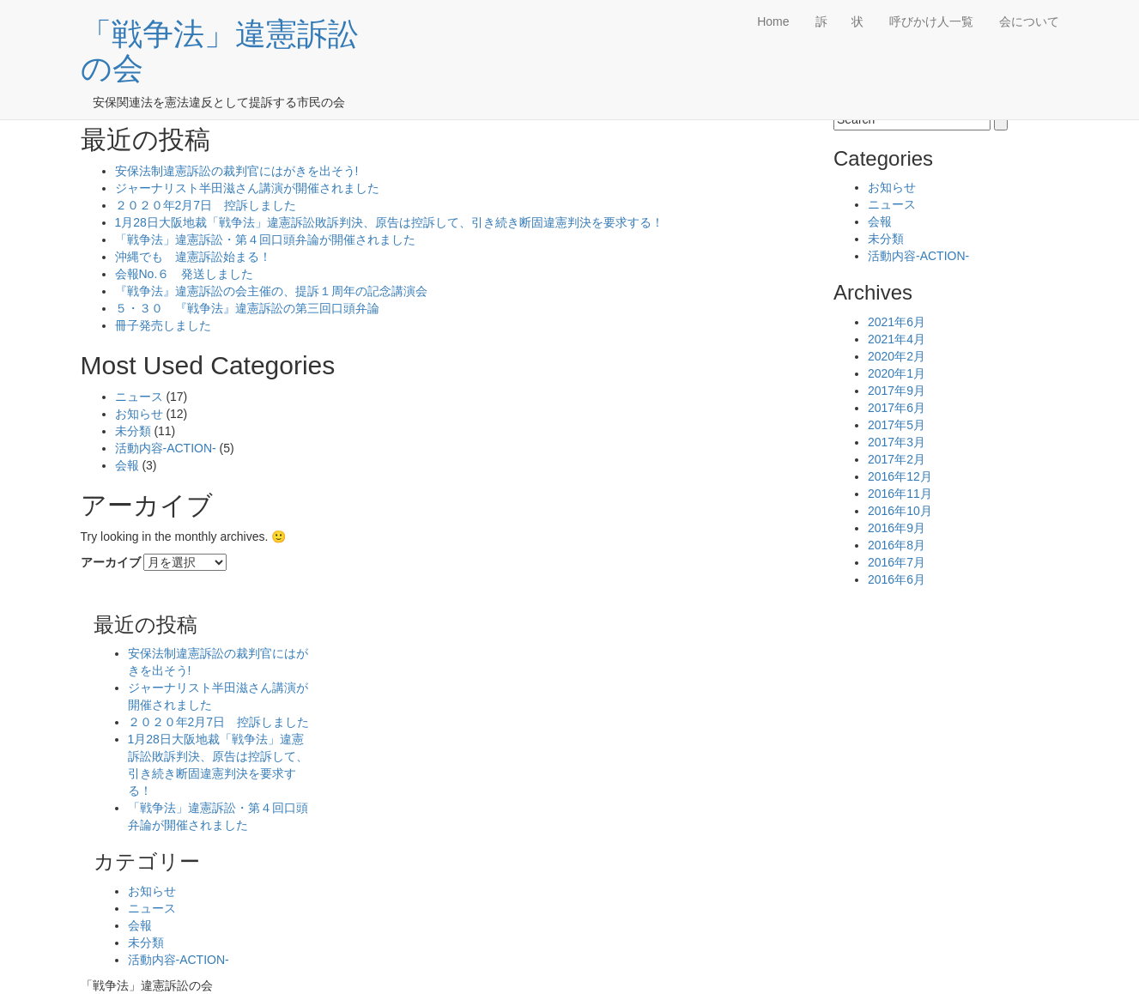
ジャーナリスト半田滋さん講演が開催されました (247, 188)
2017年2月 (896, 459)
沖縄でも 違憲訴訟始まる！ (193, 257)
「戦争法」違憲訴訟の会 (220, 51)
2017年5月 (896, 425)
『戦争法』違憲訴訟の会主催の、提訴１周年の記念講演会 (271, 291)
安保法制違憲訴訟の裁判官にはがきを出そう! (237, 171)
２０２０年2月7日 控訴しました (206, 205)
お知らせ (139, 414)
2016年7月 (896, 562)
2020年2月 (896, 356)
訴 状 (839, 21)
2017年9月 (896, 390)
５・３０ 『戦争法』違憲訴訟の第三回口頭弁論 (247, 308)
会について (1029, 21)
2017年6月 (896, 408)
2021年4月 (896, 339)
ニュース (139, 396)
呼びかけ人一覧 (931, 21)
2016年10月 (900, 511)
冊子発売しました (163, 325)
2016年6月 (896, 579)
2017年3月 (896, 442)
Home (773, 21)
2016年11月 (900, 493)
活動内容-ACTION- (165, 448)
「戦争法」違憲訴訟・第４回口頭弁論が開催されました (265, 239)
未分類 (133, 431)
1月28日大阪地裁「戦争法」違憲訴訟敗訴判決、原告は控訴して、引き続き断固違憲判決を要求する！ (389, 222)
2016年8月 (896, 545)
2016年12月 (900, 476)
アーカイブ (111, 562)
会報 (127, 465)
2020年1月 (896, 373)
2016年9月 (896, 528)
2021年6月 (896, 322)
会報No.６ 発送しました (184, 274)
